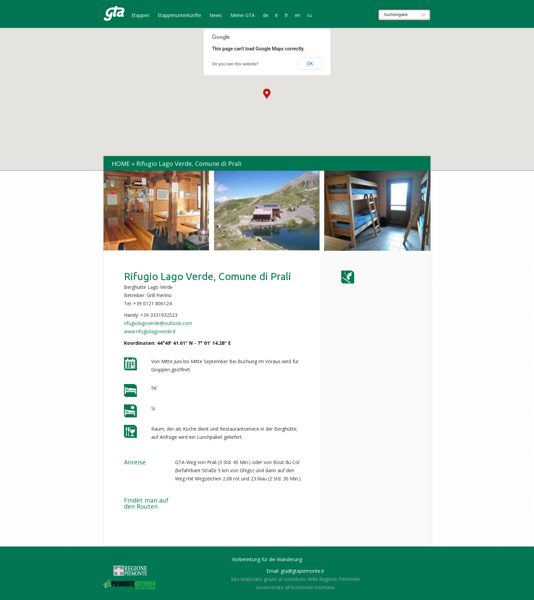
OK (310, 63)
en (297, 15)
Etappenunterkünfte (179, 15)
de (265, 15)
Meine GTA (242, 15)
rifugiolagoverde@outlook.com (158, 323)
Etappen (140, 15)
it (276, 15)
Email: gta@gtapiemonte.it (295, 571)
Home (121, 163)
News (215, 15)
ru (309, 15)
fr (286, 15)
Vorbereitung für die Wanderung (267, 559)
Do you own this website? (236, 64)
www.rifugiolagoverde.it (150, 331)
